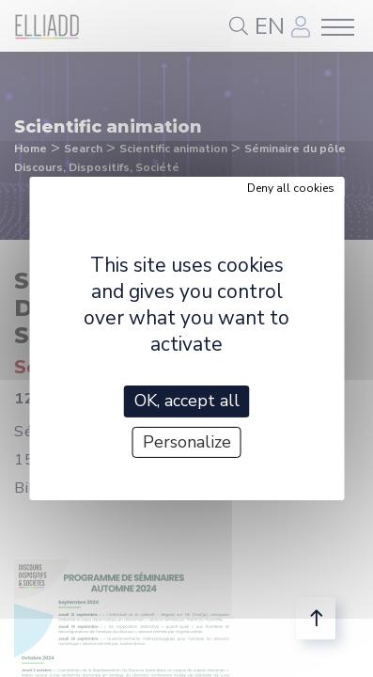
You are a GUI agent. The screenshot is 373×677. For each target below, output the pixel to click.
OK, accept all (187, 400)
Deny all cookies (290, 188)
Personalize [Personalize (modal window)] (187, 442)
